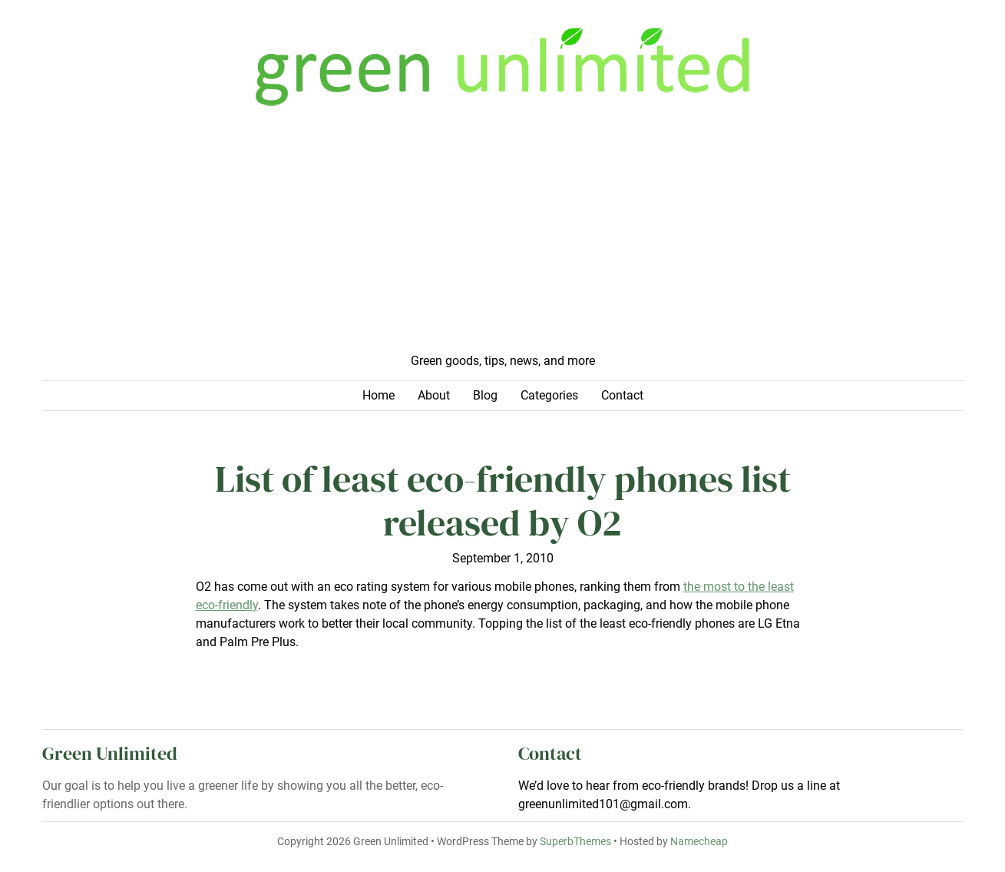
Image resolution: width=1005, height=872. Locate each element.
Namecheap (699, 841)
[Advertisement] (503, 236)
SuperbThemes (575, 841)
